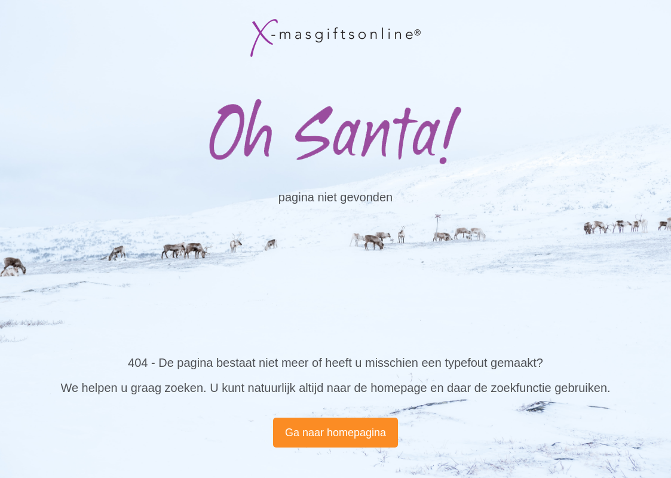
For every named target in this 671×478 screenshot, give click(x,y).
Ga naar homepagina (335, 433)
